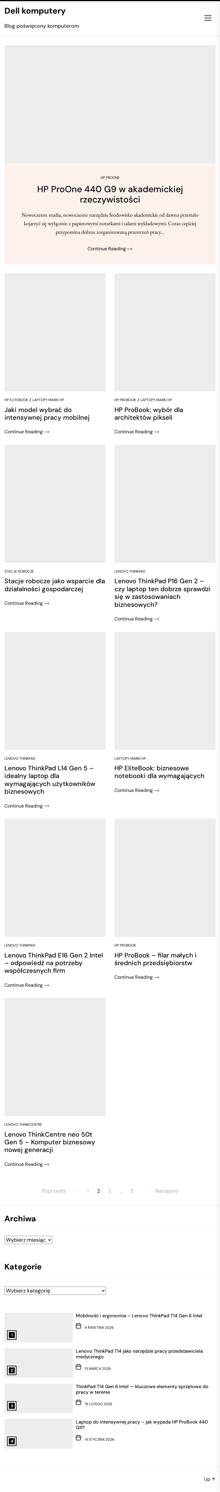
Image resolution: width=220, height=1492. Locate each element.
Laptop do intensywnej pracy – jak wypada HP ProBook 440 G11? (142, 1425)
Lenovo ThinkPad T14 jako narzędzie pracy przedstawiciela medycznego (139, 1354)
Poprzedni (54, 1190)
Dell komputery (35, 11)
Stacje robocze (19, 571)
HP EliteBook (16, 400)
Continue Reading (110, 249)
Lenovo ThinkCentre (23, 1124)
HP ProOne (110, 177)
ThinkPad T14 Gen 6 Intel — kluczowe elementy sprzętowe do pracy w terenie (142, 1389)
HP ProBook (125, 400)
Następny (166, 1190)
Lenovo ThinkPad (129, 571)
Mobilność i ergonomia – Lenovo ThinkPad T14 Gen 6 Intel (139, 1316)
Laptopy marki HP (48, 400)
